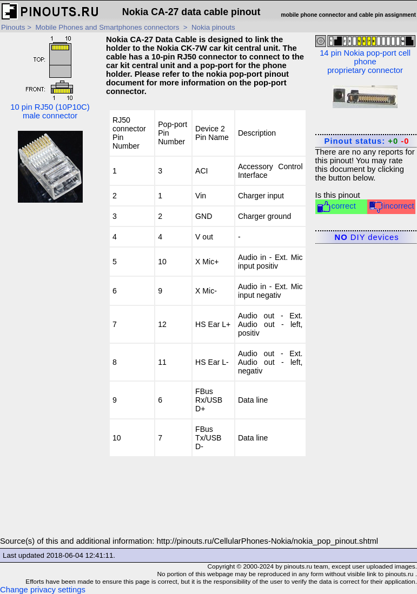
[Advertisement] (50, 374)
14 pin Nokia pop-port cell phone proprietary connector (365, 55)
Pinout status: (367, 141)
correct (336, 207)
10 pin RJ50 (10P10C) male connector (49, 77)
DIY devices (367, 237)
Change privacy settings (42, 589)
